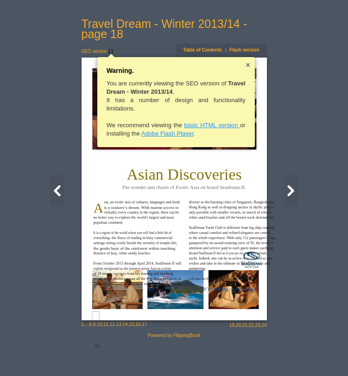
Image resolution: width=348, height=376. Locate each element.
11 (94, 354)
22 (262, 355)
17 (133, 354)
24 (275, 355)
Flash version (255, 49)
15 (120, 354)
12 (101, 354)
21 (255, 355)
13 (107, 354)
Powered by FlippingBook (174, 366)
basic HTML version (201, 125)
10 (88, 354)
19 (242, 355)
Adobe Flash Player (156, 133)
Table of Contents (213, 49)
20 (249, 355)
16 (127, 354)
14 (114, 354)
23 (268, 355)
